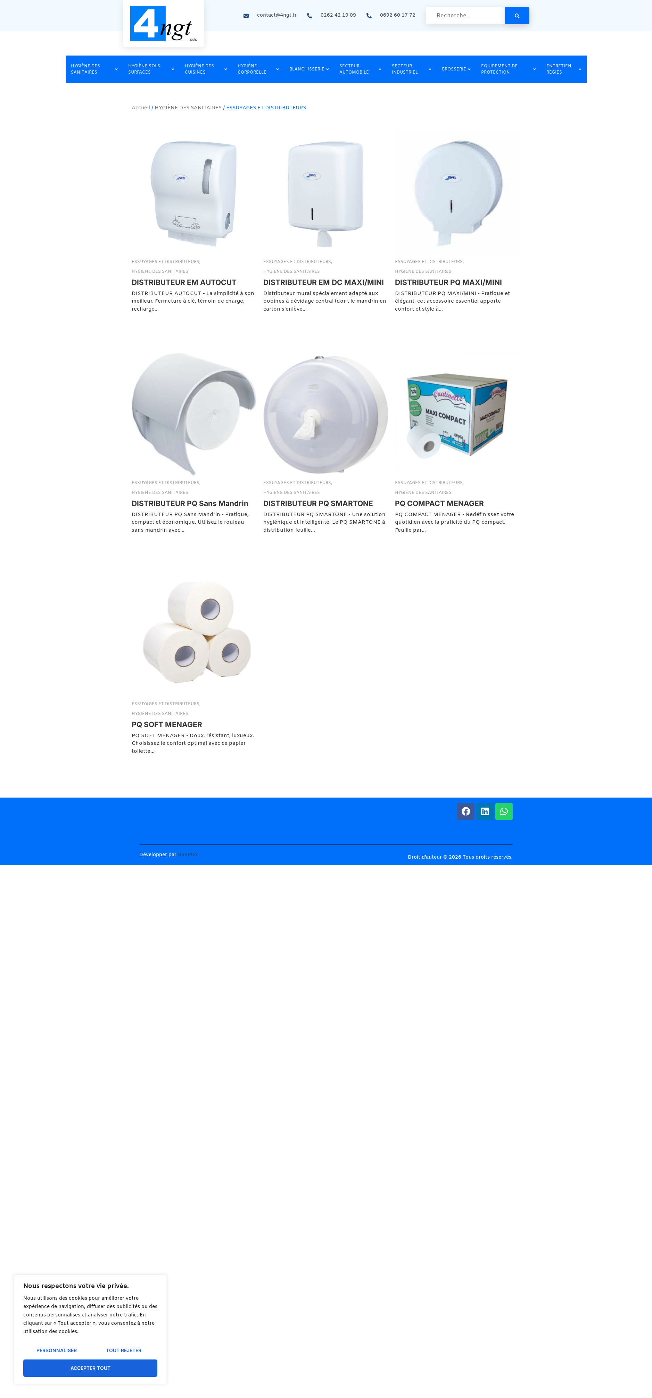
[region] (90, 1329)
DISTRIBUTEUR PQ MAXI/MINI (370, 347)
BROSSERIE (456, 69)
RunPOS (188, 855)
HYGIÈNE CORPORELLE (258, 69)
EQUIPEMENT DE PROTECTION (508, 69)
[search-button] (517, 15)
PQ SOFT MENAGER (167, 789)
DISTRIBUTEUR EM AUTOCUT (184, 282)
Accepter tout (90, 1368)
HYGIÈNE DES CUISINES (206, 69)
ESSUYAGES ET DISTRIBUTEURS (166, 262)
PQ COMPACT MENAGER (419, 568)
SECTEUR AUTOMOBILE (360, 69)
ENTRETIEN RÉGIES (563, 69)
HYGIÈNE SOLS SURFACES (151, 69)
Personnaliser (56, 1351)
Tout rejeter (123, 1351)
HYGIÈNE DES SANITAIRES (94, 69)
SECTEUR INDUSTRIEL (411, 69)
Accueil (141, 107)
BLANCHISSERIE (309, 69)
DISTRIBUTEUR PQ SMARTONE (279, 568)
